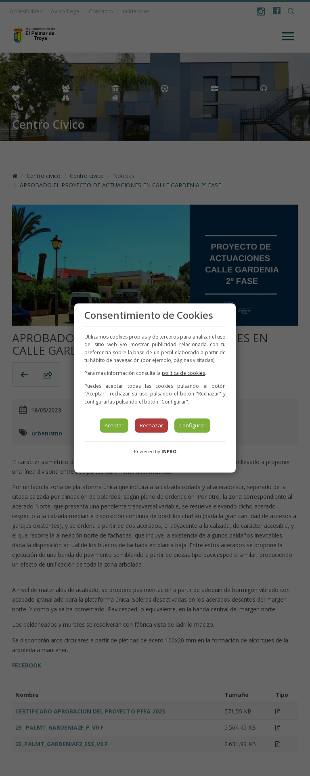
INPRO (168, 451)
